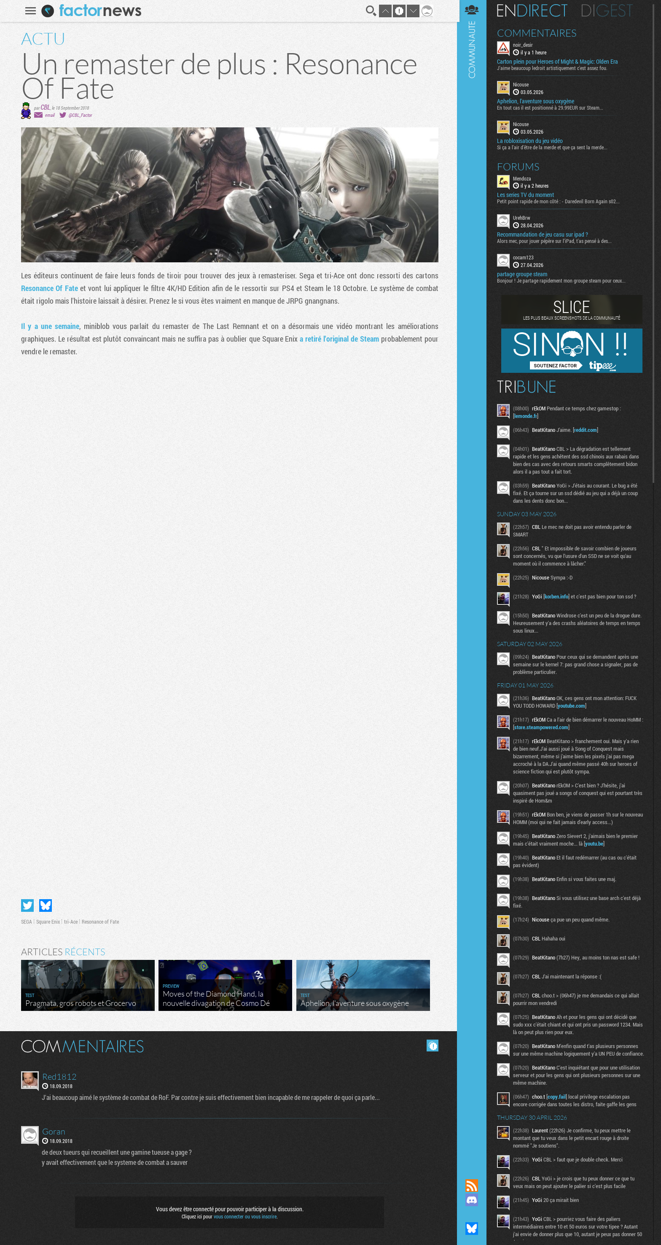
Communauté (473, 581)
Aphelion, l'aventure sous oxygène (537, 101)
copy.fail (558, 1104)
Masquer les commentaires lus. (432, 1045)
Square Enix (47, 921)
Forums (520, 166)
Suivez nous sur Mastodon (473, 1214)
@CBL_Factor (79, 115)
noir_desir (525, 44)
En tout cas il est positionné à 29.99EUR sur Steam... (552, 107)
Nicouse (522, 84)
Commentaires (538, 33)
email (49, 115)
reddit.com (587, 430)
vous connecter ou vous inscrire (244, 1216)
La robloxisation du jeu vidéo (531, 140)
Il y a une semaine (50, 326)
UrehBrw (523, 217)
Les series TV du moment (527, 194)
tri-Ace (70, 921)
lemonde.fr (527, 416)
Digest (609, 10)
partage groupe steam (524, 274)
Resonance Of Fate (49, 288)
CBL (45, 106)
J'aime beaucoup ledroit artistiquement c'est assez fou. (554, 68)
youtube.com (573, 705)
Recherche (371, 11)
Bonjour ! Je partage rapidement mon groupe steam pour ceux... (563, 280)
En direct (534, 10)
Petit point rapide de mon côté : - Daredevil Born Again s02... (560, 201)
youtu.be (596, 843)
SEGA (26, 921)
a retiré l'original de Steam (339, 339)
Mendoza (524, 178)
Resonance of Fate (99, 921)
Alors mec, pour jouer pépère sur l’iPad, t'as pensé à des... (556, 240)
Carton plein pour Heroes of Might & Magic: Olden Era (559, 61)
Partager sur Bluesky (45, 905)
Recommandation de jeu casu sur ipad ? (544, 234)
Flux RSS (473, 1185)
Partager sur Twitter (27, 905)
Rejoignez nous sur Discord (473, 1200)
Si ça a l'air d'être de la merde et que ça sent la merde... (554, 146)
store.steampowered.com (545, 727)
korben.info (558, 596)
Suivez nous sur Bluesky (473, 1228)
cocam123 (525, 257)
